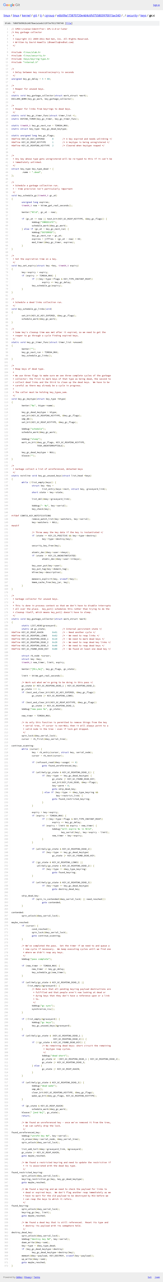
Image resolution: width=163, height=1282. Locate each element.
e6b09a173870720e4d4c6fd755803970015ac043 (89, 15)
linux (7, 15)
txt (150, 1277)
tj (41, 15)
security (132, 15)
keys (143, 15)
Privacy (28, 1277)
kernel (26, 15)
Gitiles (19, 1277)
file (68, 23)
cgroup (49, 15)
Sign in (156, 5)
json (157, 1277)
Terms (36, 1277)
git (35, 15)
